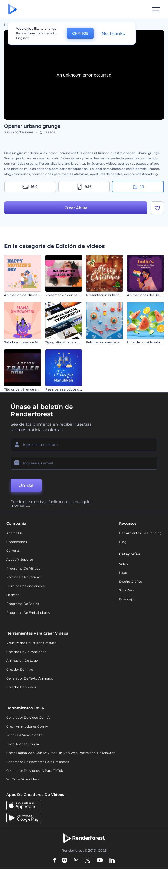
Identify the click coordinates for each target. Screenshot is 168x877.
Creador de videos (21, 687)
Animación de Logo (22, 660)
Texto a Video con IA (22, 744)
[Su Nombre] (84, 444)
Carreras (13, 550)
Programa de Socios (22, 604)
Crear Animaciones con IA (27, 726)
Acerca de (14, 533)
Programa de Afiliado (23, 568)
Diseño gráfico (130, 582)
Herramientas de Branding (140, 533)
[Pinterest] (75, 860)
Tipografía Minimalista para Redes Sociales (78, 342)
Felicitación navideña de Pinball (111, 342)
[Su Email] (84, 463)
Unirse (26, 485)
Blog (122, 542)
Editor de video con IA (24, 735)
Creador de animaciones (26, 652)
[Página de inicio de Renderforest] (12, 9)
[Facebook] (54, 860)
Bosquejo (126, 599)
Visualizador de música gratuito (31, 643)
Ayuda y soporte (19, 559)
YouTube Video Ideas (22, 779)
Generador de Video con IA (28, 717)
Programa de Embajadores (28, 613)
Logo (123, 573)
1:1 (138, 187)
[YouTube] (100, 860)
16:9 (30, 187)
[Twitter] (88, 860)
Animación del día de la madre (28, 295)
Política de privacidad (23, 577)
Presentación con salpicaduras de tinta (75, 295)
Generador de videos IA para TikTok (34, 771)
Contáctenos (16, 542)
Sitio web (126, 590)
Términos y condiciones (25, 586)
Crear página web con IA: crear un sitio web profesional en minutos (60, 753)
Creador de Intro (19, 669)
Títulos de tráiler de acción (24, 389)
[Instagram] (64, 860)
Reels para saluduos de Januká (69, 389)
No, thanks (113, 33)
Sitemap (12, 595)
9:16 (84, 187)
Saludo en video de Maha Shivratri (30, 342)
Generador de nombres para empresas (37, 762)
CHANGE (80, 33)
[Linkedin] (112, 860)
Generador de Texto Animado (29, 678)
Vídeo (123, 564)
